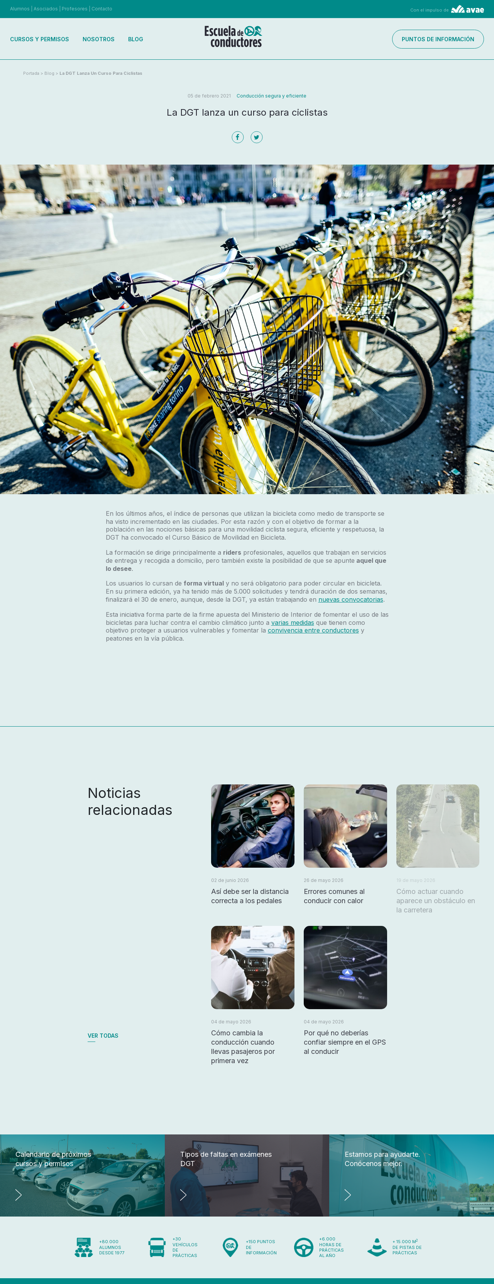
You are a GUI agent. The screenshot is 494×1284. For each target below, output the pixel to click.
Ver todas (103, 1035)
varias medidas (292, 622)
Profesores (75, 9)
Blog (135, 39)
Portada (31, 73)
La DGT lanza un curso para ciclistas (100, 73)
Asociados (46, 9)
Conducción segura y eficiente (271, 96)
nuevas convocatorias (350, 599)
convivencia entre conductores (313, 630)
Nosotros (99, 39)
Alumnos (20, 9)
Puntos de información (438, 39)
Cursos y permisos (39, 39)
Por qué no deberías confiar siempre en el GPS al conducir (345, 1042)
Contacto (101, 9)
